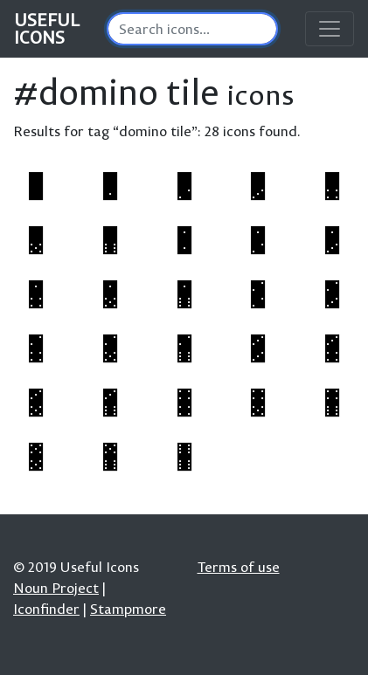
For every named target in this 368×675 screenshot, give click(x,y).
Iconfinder (46, 608)
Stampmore (128, 608)
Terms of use (239, 566)
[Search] (192, 28)
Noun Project (56, 587)
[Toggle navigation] (329, 28)
